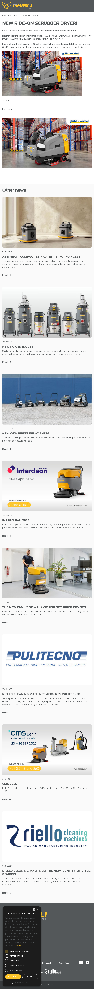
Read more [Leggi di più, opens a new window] (18, 946)
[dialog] (22, 946)
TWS (54, 985)
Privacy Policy (49, 963)
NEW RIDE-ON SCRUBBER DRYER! (26, 16)
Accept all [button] (13, 977)
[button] (21, 982)
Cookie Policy (64, 963)
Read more (7, 109)
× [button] (37, 909)
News (10, 16)
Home (4, 16)
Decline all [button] (30, 977)
